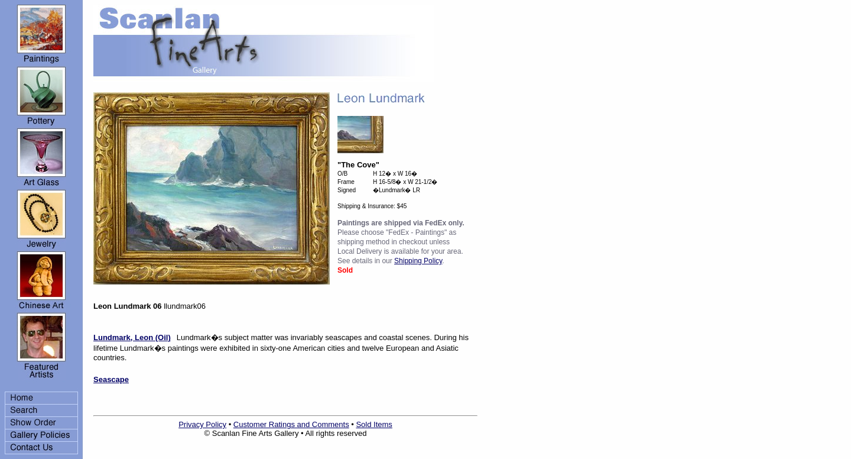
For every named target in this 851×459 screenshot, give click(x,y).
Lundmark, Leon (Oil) (132, 337)
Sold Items (374, 424)
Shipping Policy (418, 261)
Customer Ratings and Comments (291, 424)
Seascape (111, 379)
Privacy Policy (202, 424)
